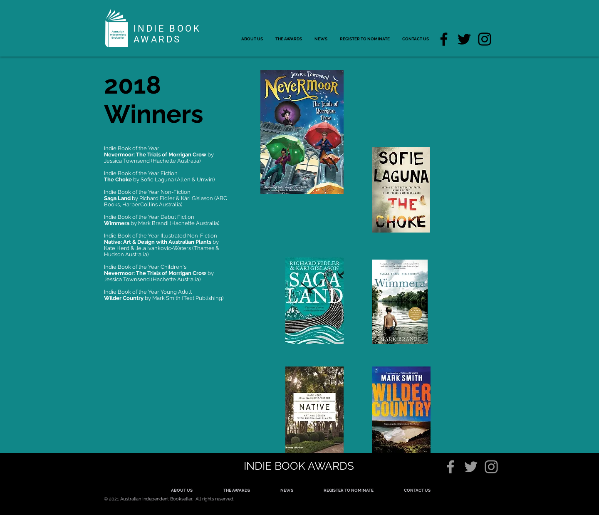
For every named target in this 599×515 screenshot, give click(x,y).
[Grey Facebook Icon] (450, 466)
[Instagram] (484, 39)
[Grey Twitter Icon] (471, 466)
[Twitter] (464, 39)
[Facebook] (444, 39)
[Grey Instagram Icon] (491, 466)
